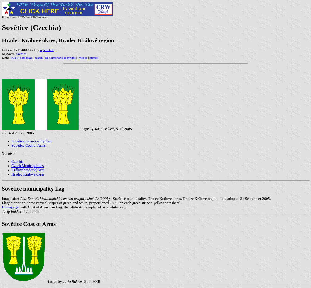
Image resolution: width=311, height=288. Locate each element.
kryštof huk (47, 50)
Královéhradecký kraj (27, 170)
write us (83, 57)
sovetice (21, 54)
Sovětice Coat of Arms (28, 145)
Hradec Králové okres (27, 174)
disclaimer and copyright (60, 57)
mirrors (93, 57)
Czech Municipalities (27, 166)
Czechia (17, 162)
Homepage (10, 207)
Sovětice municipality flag (31, 141)
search (39, 57)
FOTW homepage (21, 57)
